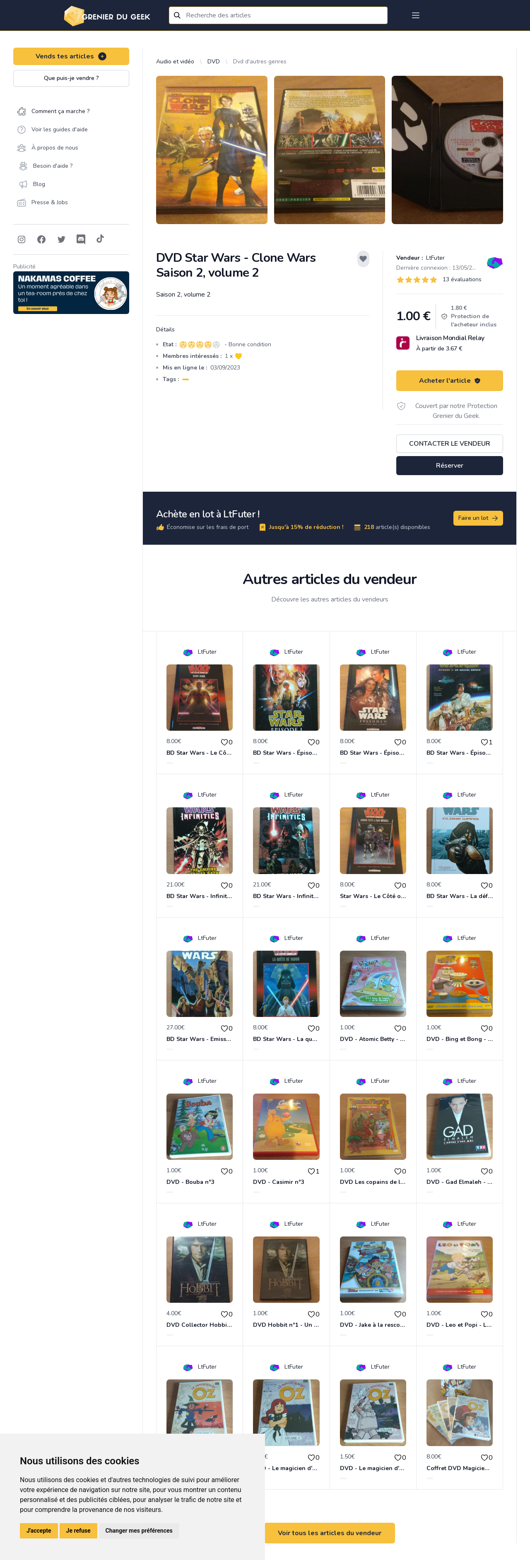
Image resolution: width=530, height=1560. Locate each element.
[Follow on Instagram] (21, 239)
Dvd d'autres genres (260, 61)
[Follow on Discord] (81, 239)
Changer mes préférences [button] (139, 1530)
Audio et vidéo (175, 61)
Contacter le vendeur (449, 443)
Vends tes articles (71, 56)
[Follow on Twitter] (61, 239)
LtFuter (434, 258)
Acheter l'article (450, 380)
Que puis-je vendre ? (71, 78)
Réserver (449, 465)
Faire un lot (478, 518)
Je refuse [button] (78, 1530)
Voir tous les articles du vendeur (329, 1533)
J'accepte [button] (38, 1530)
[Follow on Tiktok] (100, 239)
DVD (213, 61)
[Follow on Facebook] (41, 239)
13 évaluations (462, 279)
